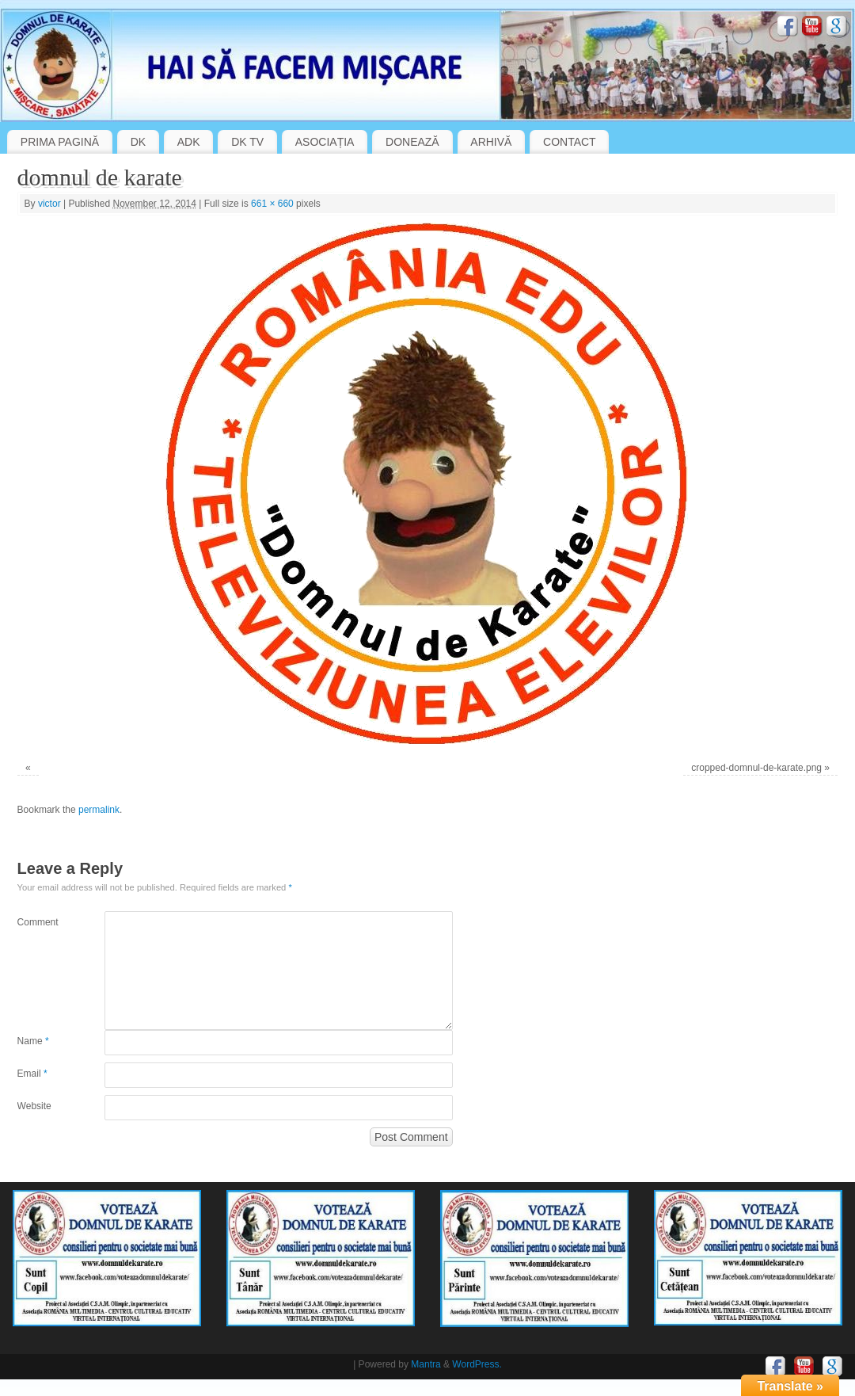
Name (33, 1041)
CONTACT (569, 141)
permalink (99, 809)
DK (138, 141)
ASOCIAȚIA (325, 141)
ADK (188, 141)
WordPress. (476, 1364)
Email (32, 1073)
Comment (38, 922)
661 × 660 (272, 203)
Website (34, 1106)
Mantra (425, 1364)
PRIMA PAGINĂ (60, 141)
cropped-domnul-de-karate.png (756, 767)
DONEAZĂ (412, 141)
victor (49, 203)
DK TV (247, 141)
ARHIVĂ (490, 141)
